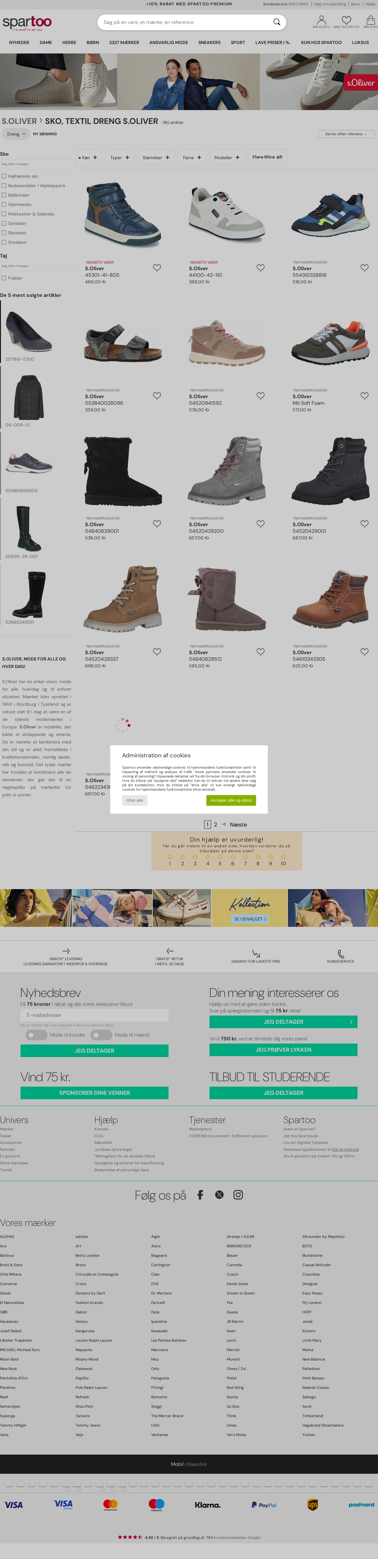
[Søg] (277, 22)
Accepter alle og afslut (231, 800)
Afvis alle (134, 800)
